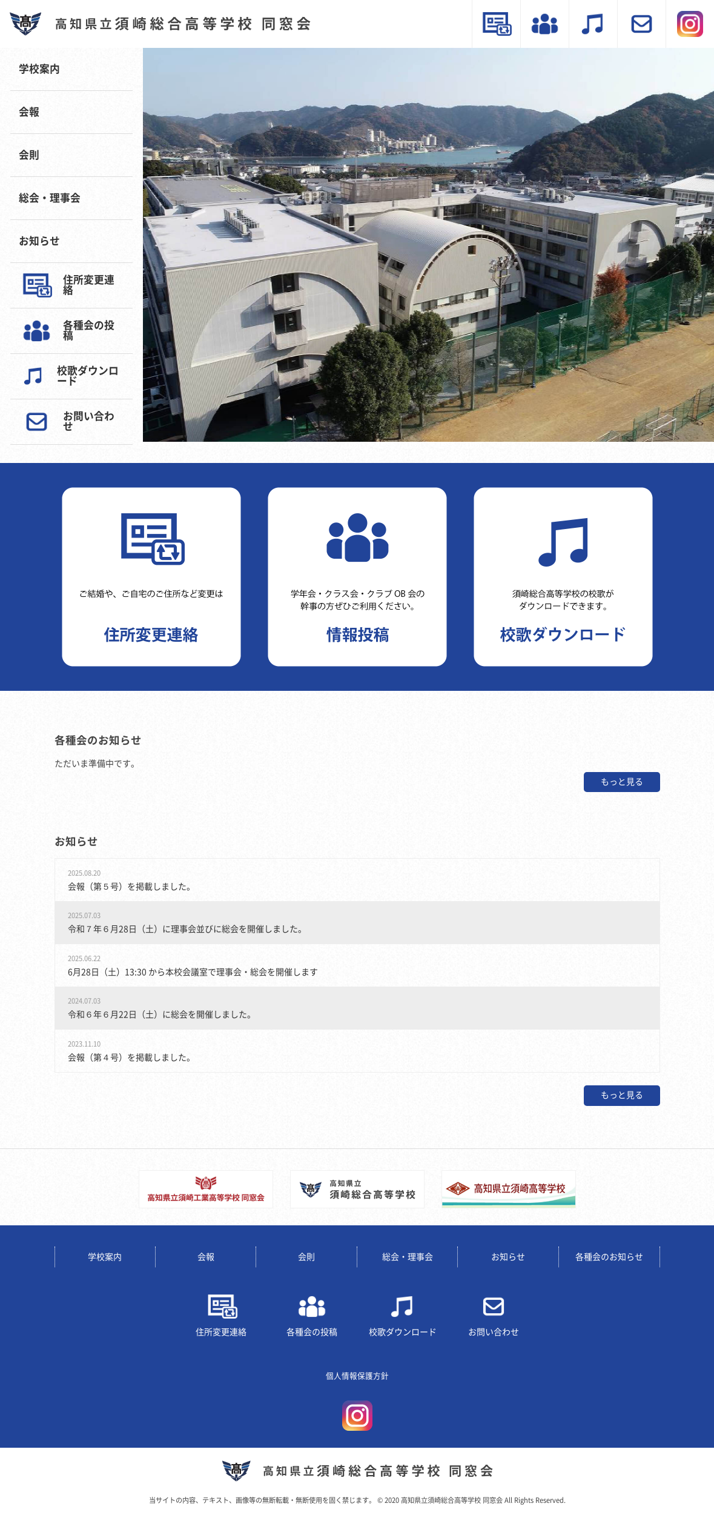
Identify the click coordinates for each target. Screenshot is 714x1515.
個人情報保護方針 (357, 1376)
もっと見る (622, 781)
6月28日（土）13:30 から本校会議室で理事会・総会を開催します (193, 972)
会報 (29, 112)
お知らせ (39, 241)
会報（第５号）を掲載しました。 (131, 886)
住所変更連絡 (88, 285)
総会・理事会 (50, 198)
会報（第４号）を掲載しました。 (131, 1057)
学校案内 (39, 69)
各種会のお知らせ (609, 1257)
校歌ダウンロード (88, 375)
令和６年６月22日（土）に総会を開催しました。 (162, 1014)
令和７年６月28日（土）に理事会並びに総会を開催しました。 (187, 929)
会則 (29, 155)
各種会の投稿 (88, 330)
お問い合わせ (88, 421)
